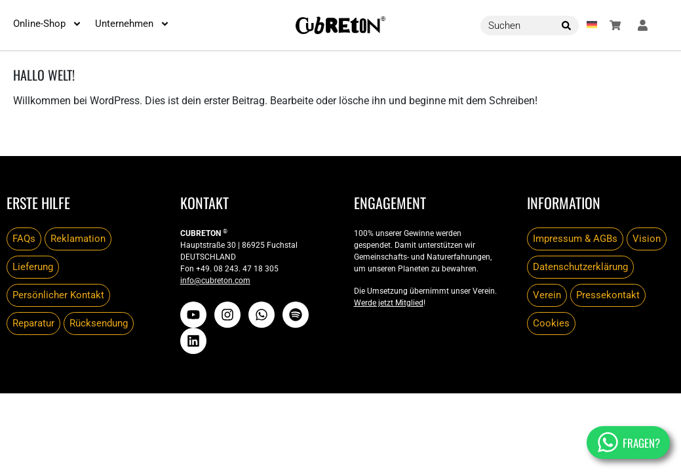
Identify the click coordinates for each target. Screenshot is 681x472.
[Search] (566, 25)
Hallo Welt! (44, 75)
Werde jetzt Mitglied (388, 302)
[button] (592, 25)
